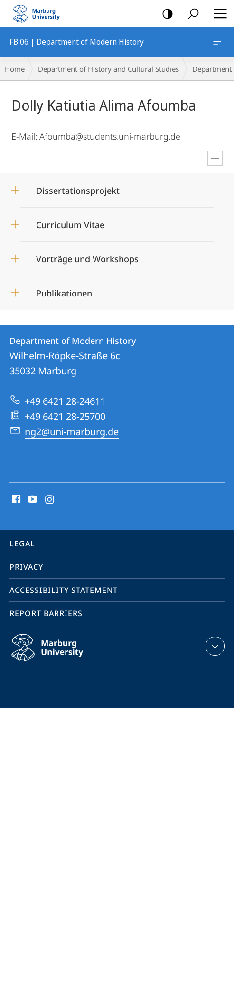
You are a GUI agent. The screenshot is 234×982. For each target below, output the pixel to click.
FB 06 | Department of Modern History (217, 43)
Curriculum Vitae (70, 225)
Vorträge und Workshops (87, 259)
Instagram (50, 499)
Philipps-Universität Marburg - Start (40, 13)
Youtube (31, 499)
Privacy (26, 567)
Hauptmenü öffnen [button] (217, 13)
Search (190, 14)
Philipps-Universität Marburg (57, 655)
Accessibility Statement (63, 590)
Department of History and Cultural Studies (108, 69)
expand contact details (214, 646)
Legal (22, 543)
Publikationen (64, 293)
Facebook (15, 499)
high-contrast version (164, 14)
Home (15, 69)
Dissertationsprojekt (78, 190)
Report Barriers (46, 613)
